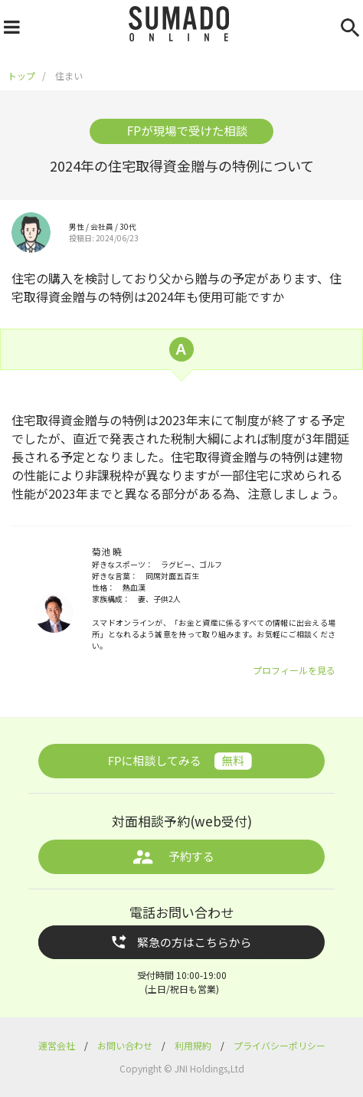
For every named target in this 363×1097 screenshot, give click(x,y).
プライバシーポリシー (279, 1045)
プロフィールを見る (294, 669)
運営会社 (57, 1045)
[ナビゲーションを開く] (10, 24)
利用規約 (194, 1045)
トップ (21, 75)
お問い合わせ (126, 1045)
